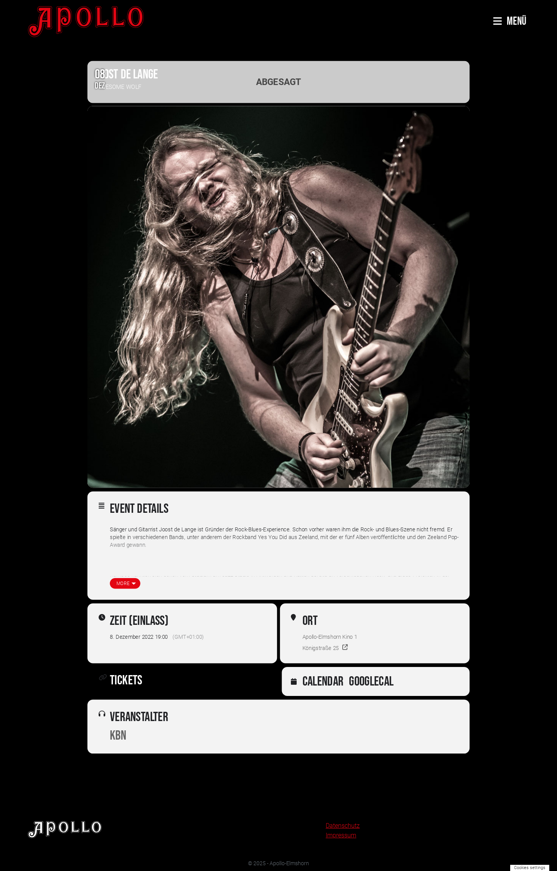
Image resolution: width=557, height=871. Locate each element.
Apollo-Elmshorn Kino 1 (329, 637)
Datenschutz (343, 825)
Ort (310, 621)
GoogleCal (371, 682)
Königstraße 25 (320, 648)
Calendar (322, 682)
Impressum (341, 835)
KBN (118, 736)
